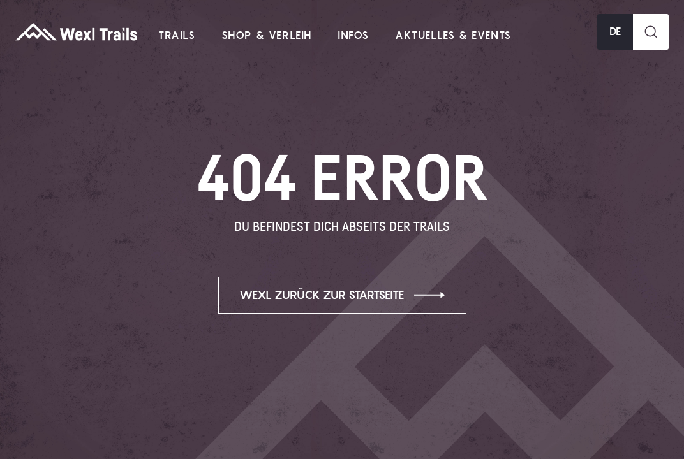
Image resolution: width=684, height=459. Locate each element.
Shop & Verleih (266, 36)
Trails (177, 36)
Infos (353, 36)
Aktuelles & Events (453, 36)
